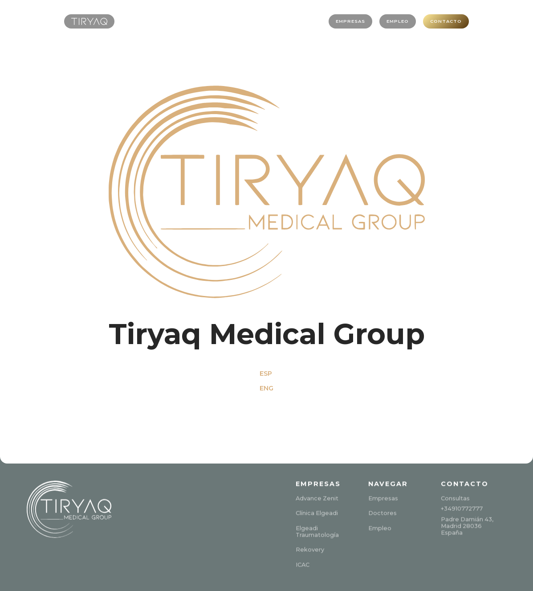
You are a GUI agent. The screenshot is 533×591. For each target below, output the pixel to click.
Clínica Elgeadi (317, 512)
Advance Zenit (317, 497)
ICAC (302, 563)
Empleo (379, 527)
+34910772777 (462, 507)
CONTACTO (442, 21)
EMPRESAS (333, 21)
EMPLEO (386, 21)
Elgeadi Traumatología (317, 530)
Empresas (383, 497)
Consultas (455, 497)
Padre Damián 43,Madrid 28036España (467, 525)
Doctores (382, 512)
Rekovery (310, 548)
